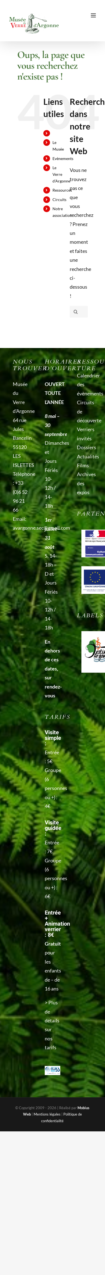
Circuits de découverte (84, 411)
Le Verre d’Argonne (61, 174)
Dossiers (84, 447)
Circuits (59, 199)
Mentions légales (47, 1114)
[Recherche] (75, 312)
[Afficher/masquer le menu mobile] (94, 15)
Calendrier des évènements (84, 384)
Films (83, 465)
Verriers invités (84, 433)
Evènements (62, 158)
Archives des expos (84, 483)
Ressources (62, 190)
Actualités (84, 456)
